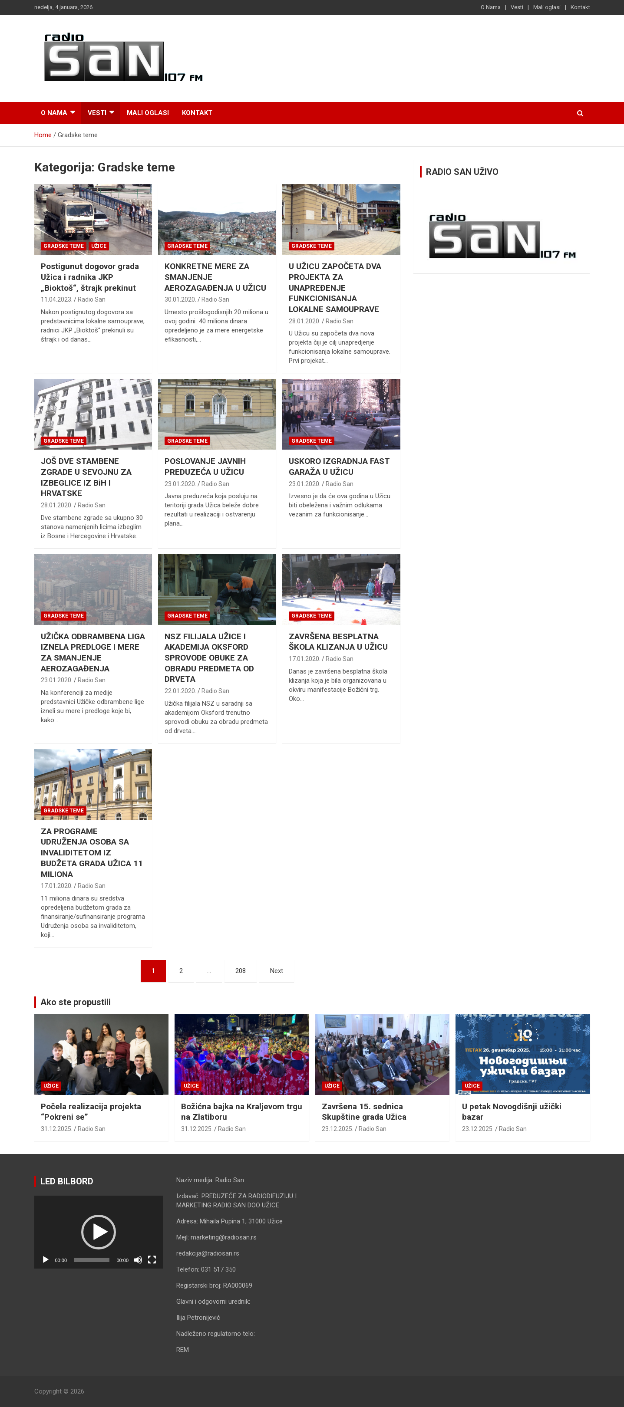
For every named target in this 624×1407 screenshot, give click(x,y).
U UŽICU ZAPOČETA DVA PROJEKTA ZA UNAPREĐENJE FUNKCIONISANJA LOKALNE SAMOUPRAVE (335, 287)
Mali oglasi (547, 7)
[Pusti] (45, 1260)
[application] (99, 1232)
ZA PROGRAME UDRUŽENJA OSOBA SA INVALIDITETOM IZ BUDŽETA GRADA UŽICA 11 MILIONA (92, 852)
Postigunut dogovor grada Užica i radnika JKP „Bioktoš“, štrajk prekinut (90, 277)
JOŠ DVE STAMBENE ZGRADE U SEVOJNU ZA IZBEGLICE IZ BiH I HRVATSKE (86, 477)
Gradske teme (63, 246)
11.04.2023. (57, 299)
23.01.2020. (180, 483)
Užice (98, 246)
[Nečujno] (138, 1260)
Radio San (92, 299)
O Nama (491, 7)
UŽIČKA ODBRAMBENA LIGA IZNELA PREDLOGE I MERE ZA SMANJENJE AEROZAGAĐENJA (93, 652)
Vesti (517, 7)
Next (276, 971)
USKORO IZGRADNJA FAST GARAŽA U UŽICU (339, 466)
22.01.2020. (180, 690)
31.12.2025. (57, 1128)
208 (240, 971)
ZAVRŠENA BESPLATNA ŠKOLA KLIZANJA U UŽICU (338, 641)
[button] (98, 1232)
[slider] (91, 1260)
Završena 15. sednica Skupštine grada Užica (364, 1111)
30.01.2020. (180, 299)
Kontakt (580, 7)
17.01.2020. (304, 658)
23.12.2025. (337, 1128)
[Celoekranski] (152, 1260)
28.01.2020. (304, 321)
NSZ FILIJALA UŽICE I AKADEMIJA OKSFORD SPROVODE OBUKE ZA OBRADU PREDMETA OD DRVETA (209, 657)
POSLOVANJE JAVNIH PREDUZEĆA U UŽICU (205, 466)
